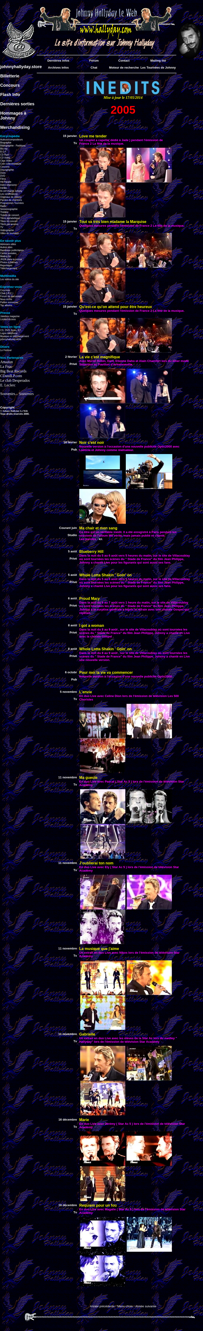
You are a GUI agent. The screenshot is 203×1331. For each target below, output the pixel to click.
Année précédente (102, 1306)
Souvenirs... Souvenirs (17, 394)
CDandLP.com (11, 376)
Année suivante (145, 1306)
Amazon (6, 362)
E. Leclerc (8, 385)
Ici (100, 539)
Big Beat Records (13, 371)
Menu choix (125, 1306)
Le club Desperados (15, 380)
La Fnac (6, 366)
